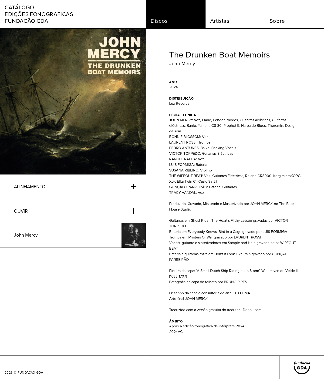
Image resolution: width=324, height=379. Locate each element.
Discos (159, 21)
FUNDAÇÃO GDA (30, 372)
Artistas (220, 21)
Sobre (277, 21)
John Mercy (182, 63)
